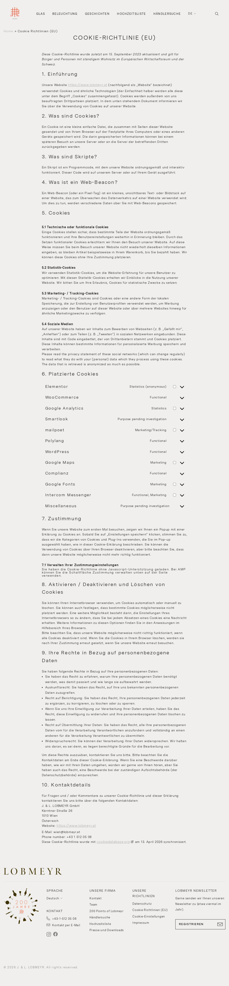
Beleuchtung (64, 13)
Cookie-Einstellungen (148, 916)
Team (93, 904)
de (190, 13)
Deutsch (53, 898)
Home (8, 31)
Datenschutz (142, 903)
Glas (40, 13)
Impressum (140, 922)
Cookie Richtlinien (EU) (150, 910)
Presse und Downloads (106, 930)
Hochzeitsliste (131, 13)
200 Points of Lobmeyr (106, 911)
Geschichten (97, 13)
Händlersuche (167, 13)
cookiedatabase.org (113, 842)
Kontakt (95, 898)
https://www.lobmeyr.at (87, 85)
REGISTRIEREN (200, 924)
